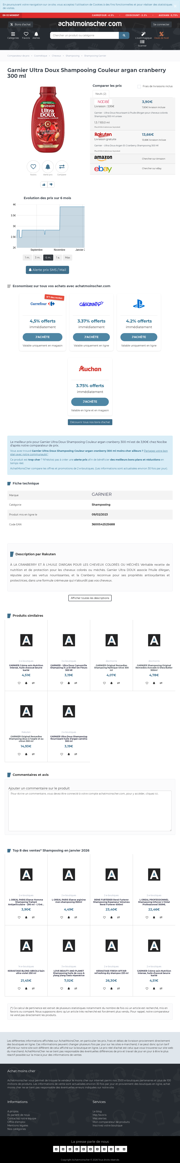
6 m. (48, 257)
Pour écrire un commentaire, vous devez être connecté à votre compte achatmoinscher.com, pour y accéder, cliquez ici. (90, 811)
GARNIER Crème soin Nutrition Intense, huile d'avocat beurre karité (26, 667)
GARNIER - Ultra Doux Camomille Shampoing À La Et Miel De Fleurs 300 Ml (68, 667)
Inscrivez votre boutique (107, 1125)
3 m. (37, 257)
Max (67, 257)
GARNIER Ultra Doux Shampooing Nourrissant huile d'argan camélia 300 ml (68, 738)
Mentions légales (17, 1125)
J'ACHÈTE (43, 337)
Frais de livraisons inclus (155, 86)
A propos (12, 1111)
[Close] (175, 6)
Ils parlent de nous (18, 1115)
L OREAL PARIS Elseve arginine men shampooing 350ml (69, 900)
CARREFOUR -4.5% (105, 15)
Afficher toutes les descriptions (90, 598)
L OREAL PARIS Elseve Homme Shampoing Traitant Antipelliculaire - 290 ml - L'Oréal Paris (26, 903)
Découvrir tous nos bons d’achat (90, 422)
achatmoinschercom (90, 23)
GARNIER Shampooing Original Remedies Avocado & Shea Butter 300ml (154, 667)
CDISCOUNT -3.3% (138, 15)
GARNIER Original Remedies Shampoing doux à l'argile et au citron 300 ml (26, 738)
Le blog (97, 1111)
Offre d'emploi (16, 1122)
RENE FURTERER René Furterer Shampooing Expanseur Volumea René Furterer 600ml (111, 902)
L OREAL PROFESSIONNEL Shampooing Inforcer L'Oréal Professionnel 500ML (154, 902)
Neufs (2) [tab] (100, 93)
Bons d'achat (21, 24)
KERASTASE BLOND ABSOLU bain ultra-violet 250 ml (26, 972)
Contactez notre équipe (21, 1118)
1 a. (58, 257)
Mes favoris (100, 1115)
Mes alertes (100, 1118)
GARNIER (102, 494)
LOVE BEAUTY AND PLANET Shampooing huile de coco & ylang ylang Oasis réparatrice (69, 973)
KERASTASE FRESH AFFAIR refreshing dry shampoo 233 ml (111, 972)
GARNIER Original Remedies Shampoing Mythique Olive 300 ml (111, 667)
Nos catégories (16, 1129)
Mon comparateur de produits (111, 1122)
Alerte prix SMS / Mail (47, 270)
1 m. (27, 257)
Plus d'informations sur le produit (107, 127)
